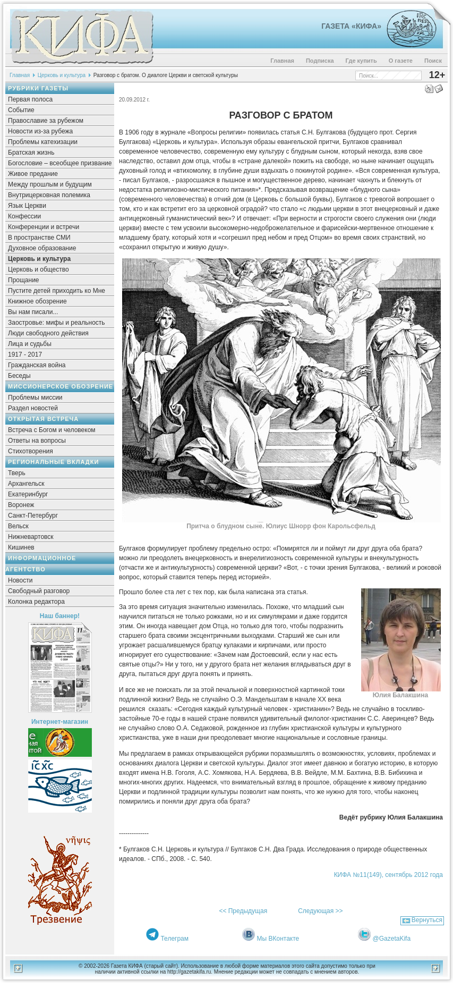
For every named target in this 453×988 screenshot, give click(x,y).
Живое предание (33, 174)
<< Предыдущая (243, 911)
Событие (21, 110)
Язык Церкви (27, 205)
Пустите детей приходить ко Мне (56, 290)
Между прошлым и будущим (50, 184)
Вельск (18, 526)
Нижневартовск (31, 537)
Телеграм (174, 938)
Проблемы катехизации (43, 142)
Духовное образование (42, 248)
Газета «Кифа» (351, 26)
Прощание (23, 280)
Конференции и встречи (43, 227)
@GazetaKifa (392, 938)
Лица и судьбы (30, 344)
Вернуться (427, 920)
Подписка (320, 60)
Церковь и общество (38, 269)
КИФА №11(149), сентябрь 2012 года (388, 875)
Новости (20, 580)
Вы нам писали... (33, 312)
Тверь (16, 473)
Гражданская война (36, 365)
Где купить (361, 60)
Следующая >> (320, 911)
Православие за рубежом (45, 120)
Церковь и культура (62, 75)
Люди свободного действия (48, 333)
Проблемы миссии (35, 397)
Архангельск (26, 483)
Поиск (433, 60)
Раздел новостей (33, 408)
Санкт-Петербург (33, 515)
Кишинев (21, 547)
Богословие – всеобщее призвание (60, 163)
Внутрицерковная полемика (49, 195)
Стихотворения (30, 451)
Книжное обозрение (37, 301)
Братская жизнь (31, 152)
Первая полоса (30, 99)
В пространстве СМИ (39, 237)
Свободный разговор (39, 591)
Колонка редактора (36, 601)
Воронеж (21, 505)
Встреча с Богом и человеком (52, 430)
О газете (401, 60)
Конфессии (24, 216)
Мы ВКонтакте (278, 938)
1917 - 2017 (25, 354)
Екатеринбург (28, 494)
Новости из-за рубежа (40, 131)
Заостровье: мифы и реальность (56, 322)
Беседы (19, 375)
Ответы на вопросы (37, 440)
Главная (282, 60)
